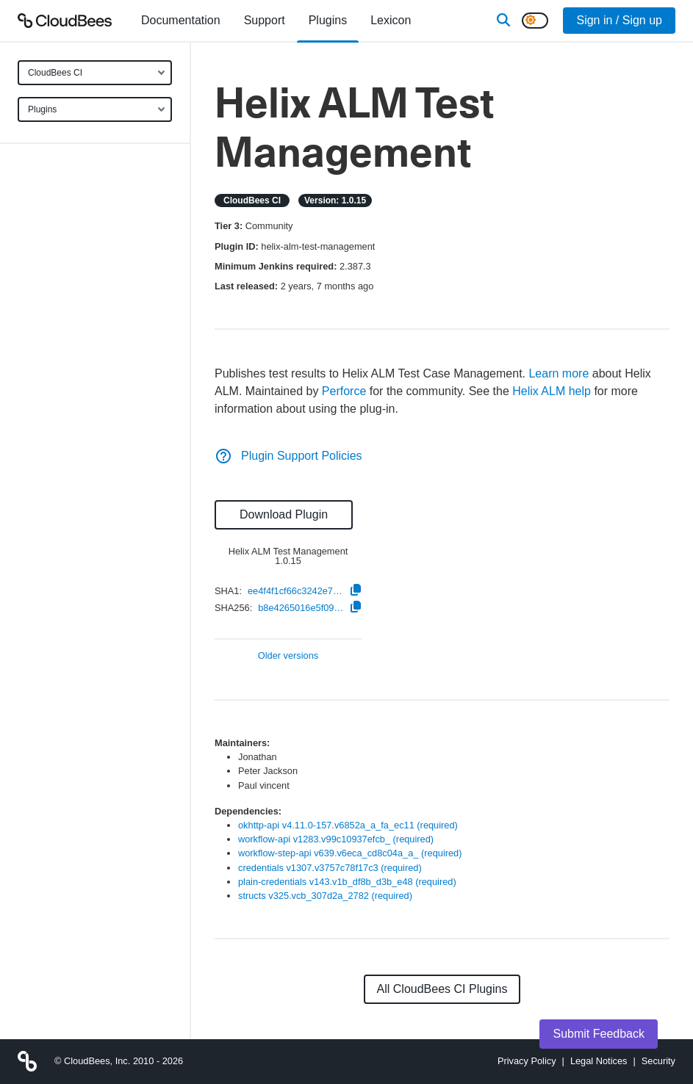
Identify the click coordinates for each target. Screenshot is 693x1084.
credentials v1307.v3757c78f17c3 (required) (330, 867)
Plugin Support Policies (288, 455)
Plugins (42, 109)
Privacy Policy (527, 1060)
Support (264, 20)
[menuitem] (180, 20)
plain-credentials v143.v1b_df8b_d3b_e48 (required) (347, 881)
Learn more (558, 373)
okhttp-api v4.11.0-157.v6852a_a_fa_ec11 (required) (348, 825)
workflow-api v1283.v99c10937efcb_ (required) (336, 839)
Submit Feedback (598, 1033)
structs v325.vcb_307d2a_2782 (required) (325, 895)
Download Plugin (284, 514)
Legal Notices (599, 1060)
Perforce (344, 391)
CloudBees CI (55, 73)
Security (658, 1060)
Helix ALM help (551, 391)
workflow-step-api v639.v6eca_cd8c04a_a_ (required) (350, 853)
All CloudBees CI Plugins (442, 989)
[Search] (503, 20)
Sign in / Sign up (619, 20)
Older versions (288, 656)
